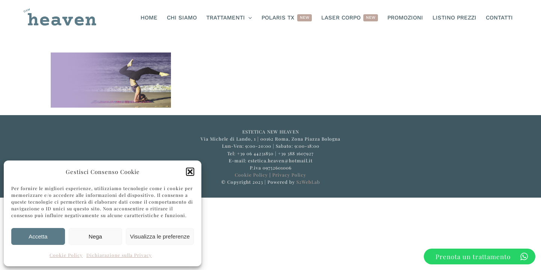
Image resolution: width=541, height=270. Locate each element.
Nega (95, 236)
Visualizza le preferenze (160, 236)
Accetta (38, 236)
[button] (190, 172)
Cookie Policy (66, 255)
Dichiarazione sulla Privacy (119, 255)
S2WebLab (308, 182)
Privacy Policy (289, 175)
